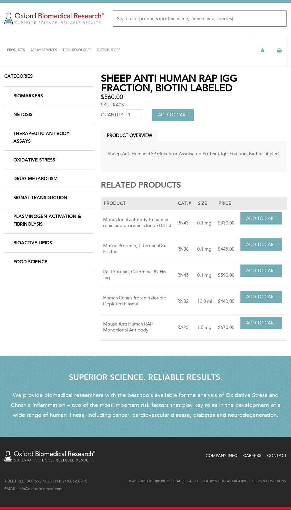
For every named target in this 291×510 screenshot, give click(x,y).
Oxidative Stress (34, 160)
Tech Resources (77, 50)
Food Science (30, 262)
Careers (252, 455)
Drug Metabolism (35, 178)
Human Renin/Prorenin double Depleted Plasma (134, 301)
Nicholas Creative (231, 481)
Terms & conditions (269, 481)
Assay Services (43, 50)
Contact (277, 455)
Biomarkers (28, 95)
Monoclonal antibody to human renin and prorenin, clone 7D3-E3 (137, 222)
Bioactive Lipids (32, 242)
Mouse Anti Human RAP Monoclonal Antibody (128, 327)
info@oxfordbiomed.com (40, 488)
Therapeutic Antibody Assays (41, 137)
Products (16, 50)
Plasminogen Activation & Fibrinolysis (47, 220)
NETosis (22, 114)
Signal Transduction (40, 197)
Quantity (112, 114)
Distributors (108, 50)
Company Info (222, 455)
